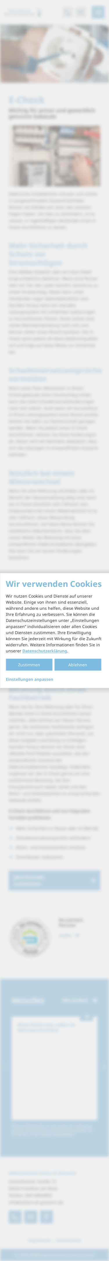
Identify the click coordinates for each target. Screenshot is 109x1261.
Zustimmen (29, 664)
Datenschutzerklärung (44, 651)
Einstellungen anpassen (29, 679)
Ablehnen (77, 664)
